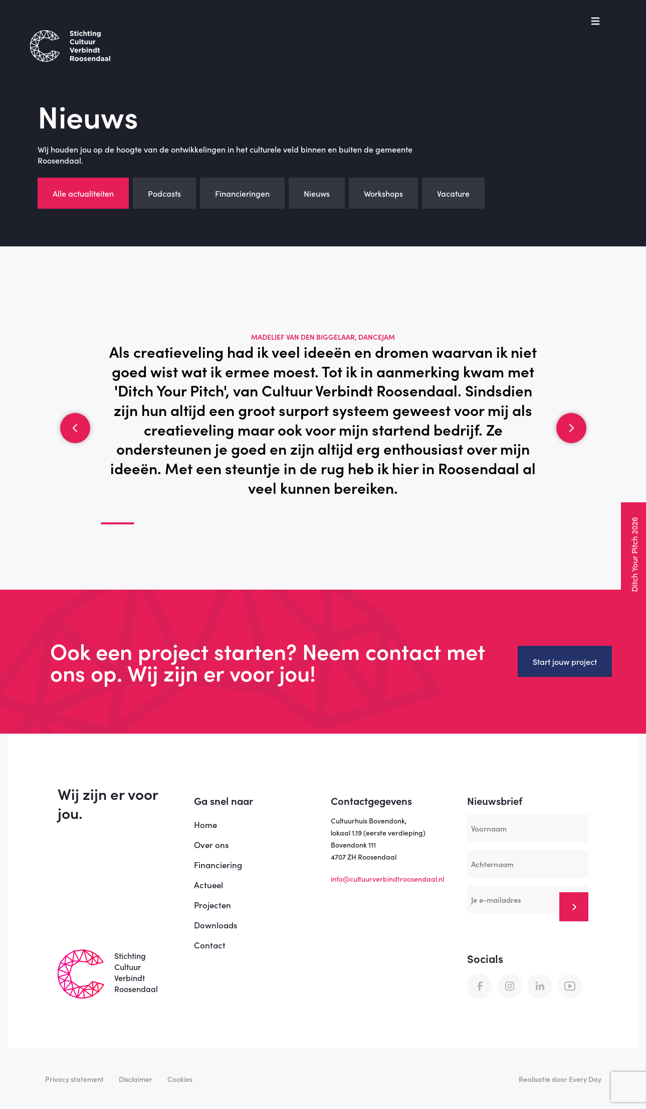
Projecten (212, 905)
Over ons (211, 845)
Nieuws (317, 193)
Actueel (208, 885)
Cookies (179, 1079)
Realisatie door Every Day (560, 1079)
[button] (75, 428)
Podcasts (164, 193)
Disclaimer (135, 1079)
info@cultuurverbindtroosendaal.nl (387, 879)
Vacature (453, 193)
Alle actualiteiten (83, 193)
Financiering (218, 865)
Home (205, 824)
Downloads (215, 925)
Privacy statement (74, 1079)
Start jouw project (565, 661)
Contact (210, 945)
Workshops (383, 193)
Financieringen (242, 193)
